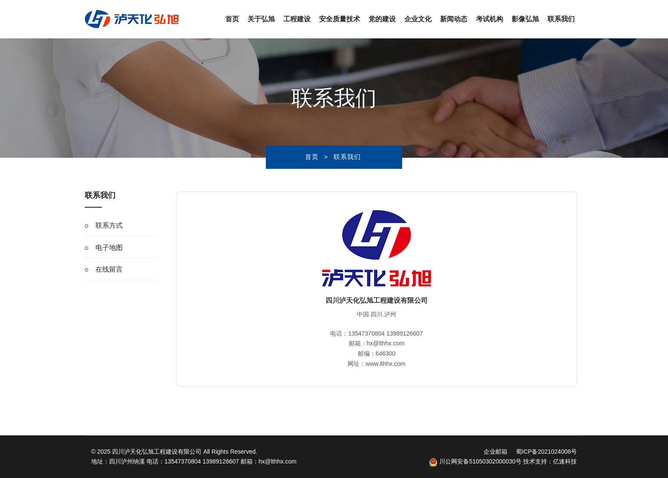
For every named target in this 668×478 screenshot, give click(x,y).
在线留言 (109, 269)
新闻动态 (453, 19)
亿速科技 (565, 461)
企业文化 (418, 19)
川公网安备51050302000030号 (475, 461)
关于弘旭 (261, 19)
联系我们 (561, 19)
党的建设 (382, 19)
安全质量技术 (339, 19)
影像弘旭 (525, 19)
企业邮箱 (495, 451)
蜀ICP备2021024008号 (546, 451)
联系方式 (109, 225)
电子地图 (109, 247)
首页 (232, 19)
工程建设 (297, 19)
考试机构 (489, 19)
